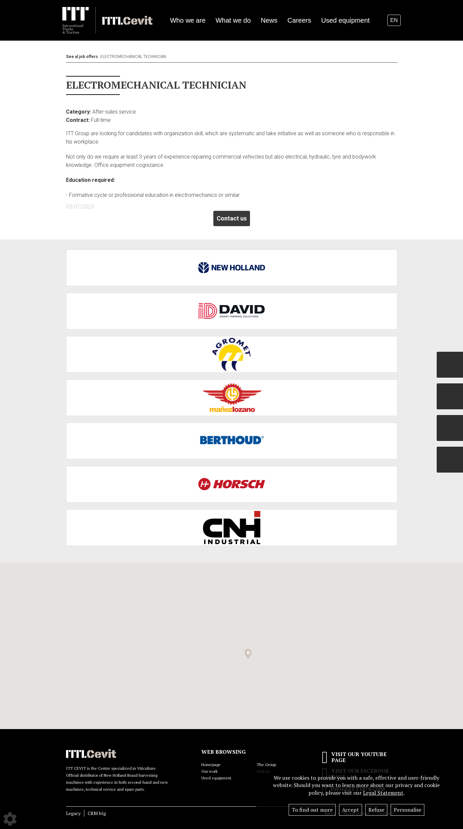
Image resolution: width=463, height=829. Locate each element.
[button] (248, 654)
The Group (266, 764)
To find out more (312, 809)
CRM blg (97, 813)
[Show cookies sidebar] (10, 819)
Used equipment (345, 20)
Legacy (73, 813)
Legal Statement (383, 792)
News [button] (269, 20)
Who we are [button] (188, 20)
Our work (209, 771)
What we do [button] (233, 20)
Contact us (232, 218)
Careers (299, 20)
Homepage (211, 764)
